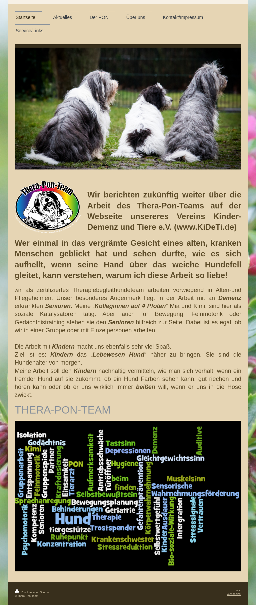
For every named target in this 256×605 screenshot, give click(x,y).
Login (238, 590)
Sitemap (45, 592)
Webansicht (234, 594)
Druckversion (27, 592)
